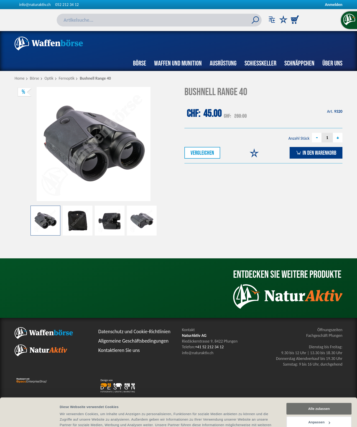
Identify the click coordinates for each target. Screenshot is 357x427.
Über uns (332, 63)
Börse (139, 63)
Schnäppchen (299, 63)
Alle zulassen (319, 384)
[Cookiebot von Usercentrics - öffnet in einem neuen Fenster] (29, 418)
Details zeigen (71, 418)
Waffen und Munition (178, 63)
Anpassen (319, 397)
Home (20, 78)
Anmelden (333, 4)
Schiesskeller (260, 63)
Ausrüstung (223, 63)
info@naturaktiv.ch (35, 4)
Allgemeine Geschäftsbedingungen (133, 341)
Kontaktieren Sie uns (119, 350)
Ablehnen (319, 410)
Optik (49, 78)
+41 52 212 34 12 (209, 346)
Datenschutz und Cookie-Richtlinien (134, 331)
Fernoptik (67, 78)
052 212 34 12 (67, 4)
